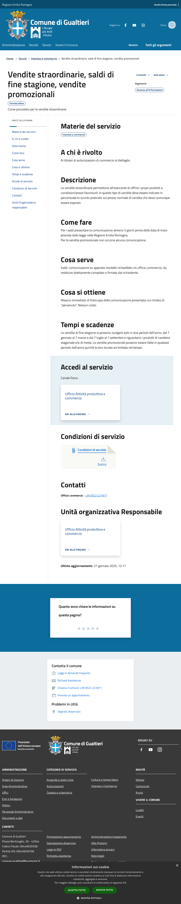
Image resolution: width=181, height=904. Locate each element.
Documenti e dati (12, 818)
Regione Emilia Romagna (17, 4)
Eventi (140, 816)
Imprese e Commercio (104, 786)
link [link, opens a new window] (124, 882)
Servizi (23, 58)
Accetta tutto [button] (77, 890)
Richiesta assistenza (59, 856)
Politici (6, 805)
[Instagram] (140, 24)
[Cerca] (171, 25)
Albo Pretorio (99, 843)
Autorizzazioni (55, 786)
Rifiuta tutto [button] (104, 889)
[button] (90, 898)
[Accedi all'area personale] (165, 5)
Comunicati (142, 786)
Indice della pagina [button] (22, 120)
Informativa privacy (103, 849)
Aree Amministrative (14, 786)
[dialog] (90, 883)
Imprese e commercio (44, 58)
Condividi (143, 75)
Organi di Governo (13, 780)
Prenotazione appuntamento (64, 837)
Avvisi (139, 792)
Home (9, 58)
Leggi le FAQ (54, 849)
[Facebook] (122, 24)
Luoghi (140, 810)
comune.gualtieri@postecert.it (21, 861)
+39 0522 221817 (96, 495)
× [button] (177, 865)
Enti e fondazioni (12, 799)
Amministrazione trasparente (109, 837)
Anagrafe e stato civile (60, 780)
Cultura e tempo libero (104, 780)
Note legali (97, 856)
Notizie (140, 780)
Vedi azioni (162, 75)
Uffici (5, 792)
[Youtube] (131, 24)
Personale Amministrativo (17, 812)
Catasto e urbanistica (59, 792)
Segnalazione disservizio (61, 843)
